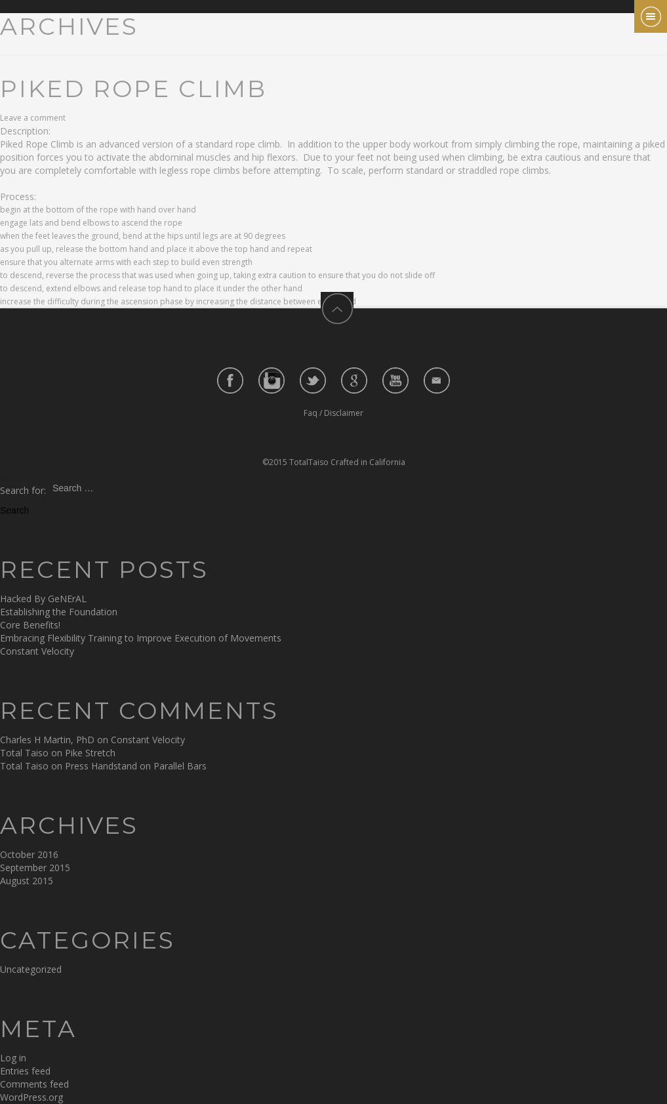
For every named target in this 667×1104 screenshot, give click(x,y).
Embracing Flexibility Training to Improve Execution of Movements (140, 638)
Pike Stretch (90, 752)
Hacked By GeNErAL (43, 598)
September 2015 (35, 867)
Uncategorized (31, 969)
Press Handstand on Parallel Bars (136, 766)
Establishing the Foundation (58, 611)
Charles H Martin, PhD (47, 739)
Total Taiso (24, 752)
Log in (13, 1058)
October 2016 (29, 854)
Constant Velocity (37, 651)
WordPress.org (31, 1097)
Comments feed (34, 1084)
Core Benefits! (30, 625)
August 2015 (26, 880)
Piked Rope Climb (133, 88)
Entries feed (25, 1071)
